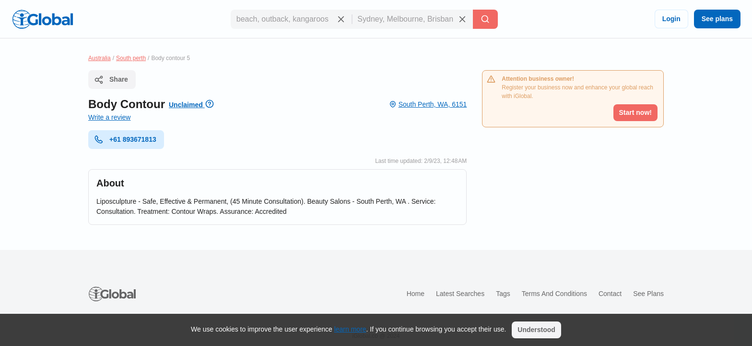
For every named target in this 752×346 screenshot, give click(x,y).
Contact (610, 293)
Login (671, 19)
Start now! (635, 112)
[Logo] (43, 19)
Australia (99, 58)
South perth (131, 58)
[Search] (485, 19)
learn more (350, 329)
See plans (717, 19)
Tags (503, 293)
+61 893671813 (125, 139)
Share (111, 80)
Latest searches (460, 293)
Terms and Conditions (554, 293)
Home (415, 293)
